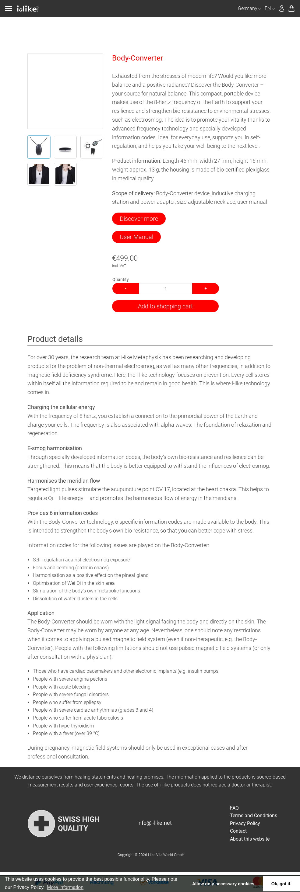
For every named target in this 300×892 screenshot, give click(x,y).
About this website (250, 839)
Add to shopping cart (165, 306)
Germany (250, 8)
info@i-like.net (154, 823)
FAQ (234, 808)
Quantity (120, 279)
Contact (238, 831)
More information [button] (65, 887)
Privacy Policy (245, 823)
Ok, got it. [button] (281, 883)
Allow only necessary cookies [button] (223, 883)
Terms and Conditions (253, 815)
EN (270, 8)
